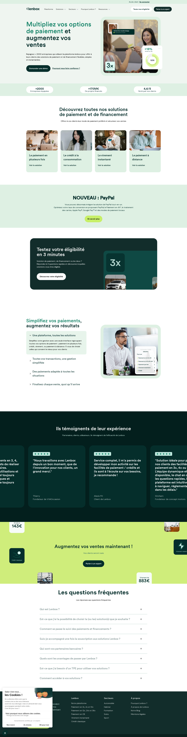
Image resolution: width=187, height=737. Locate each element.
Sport (106, 718)
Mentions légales (138, 714)
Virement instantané (80, 718)
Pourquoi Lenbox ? (88, 9)
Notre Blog (135, 710)
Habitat (107, 707)
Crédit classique (78, 721)
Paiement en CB (78, 714)
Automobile (109, 703)
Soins (106, 714)
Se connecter (144, 2)
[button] (61, 9)
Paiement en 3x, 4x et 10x (82, 707)
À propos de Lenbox (140, 707)
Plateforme (48, 9)
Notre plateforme (78, 703)
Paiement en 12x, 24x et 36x (83, 710)
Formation (108, 710)
